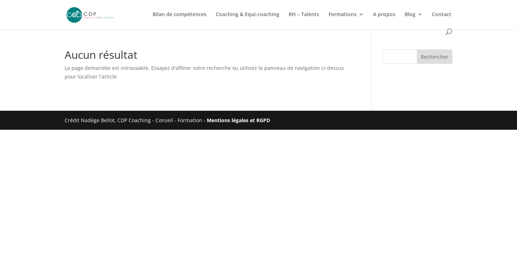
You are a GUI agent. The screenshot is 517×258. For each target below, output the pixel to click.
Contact (441, 15)
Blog (410, 15)
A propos (384, 15)
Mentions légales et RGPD (238, 120)
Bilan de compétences (179, 15)
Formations (343, 15)
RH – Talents (304, 15)
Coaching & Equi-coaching (247, 15)
